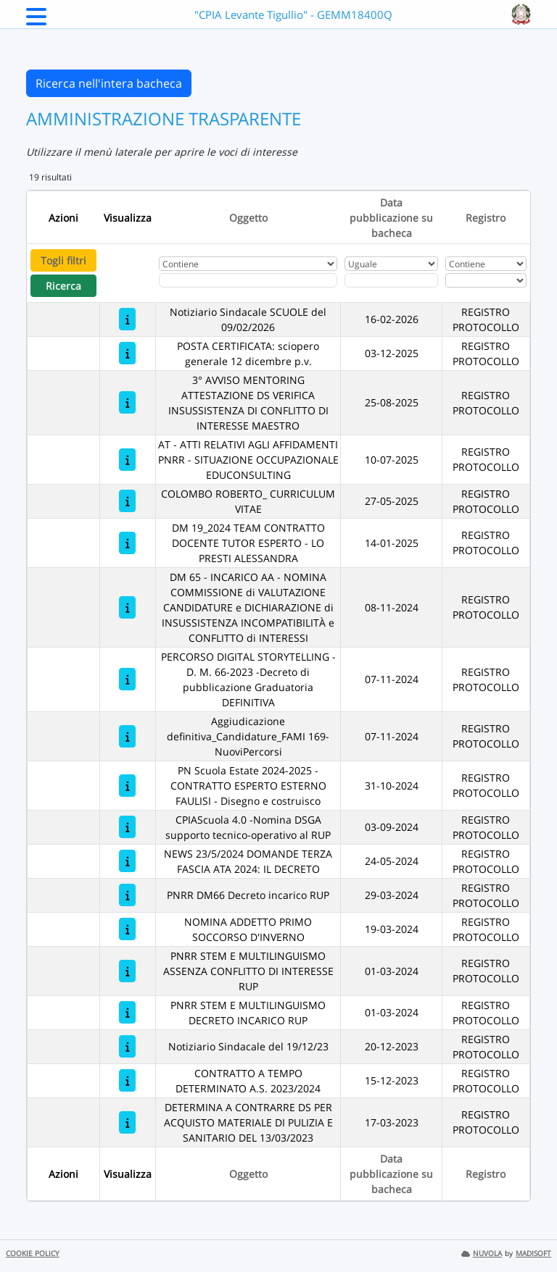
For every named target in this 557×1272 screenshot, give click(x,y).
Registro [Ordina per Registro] (486, 218)
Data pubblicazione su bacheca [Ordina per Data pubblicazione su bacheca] (391, 218)
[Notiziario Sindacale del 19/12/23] (127, 1046)
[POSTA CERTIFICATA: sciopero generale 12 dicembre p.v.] (127, 353)
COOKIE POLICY (32, 1253)
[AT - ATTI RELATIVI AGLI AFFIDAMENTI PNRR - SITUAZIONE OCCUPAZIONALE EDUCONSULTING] (127, 459)
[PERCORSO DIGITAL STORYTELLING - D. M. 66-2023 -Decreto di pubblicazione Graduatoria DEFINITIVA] (127, 679)
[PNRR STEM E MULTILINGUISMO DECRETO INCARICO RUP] (127, 1012)
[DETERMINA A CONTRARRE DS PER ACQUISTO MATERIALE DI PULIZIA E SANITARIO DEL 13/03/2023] (127, 1122)
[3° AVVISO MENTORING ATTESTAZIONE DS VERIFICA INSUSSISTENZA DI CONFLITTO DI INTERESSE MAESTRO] (127, 402)
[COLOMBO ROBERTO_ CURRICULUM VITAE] (127, 501)
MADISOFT (533, 1253)
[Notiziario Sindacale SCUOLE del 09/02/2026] (127, 319)
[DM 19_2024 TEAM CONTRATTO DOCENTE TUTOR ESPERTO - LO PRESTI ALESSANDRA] (127, 543)
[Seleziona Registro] (486, 280)
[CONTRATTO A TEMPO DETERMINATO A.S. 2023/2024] (127, 1080)
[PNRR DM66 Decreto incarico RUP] (127, 895)
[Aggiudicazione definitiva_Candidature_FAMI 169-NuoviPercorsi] (127, 736)
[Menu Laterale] (36, 21)
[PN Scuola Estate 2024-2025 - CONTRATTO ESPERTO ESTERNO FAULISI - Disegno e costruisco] (127, 785)
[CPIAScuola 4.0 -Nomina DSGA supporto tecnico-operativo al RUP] (127, 827)
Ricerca (63, 286)
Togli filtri (63, 260)
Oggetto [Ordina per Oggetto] (248, 218)
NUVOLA (481, 1253)
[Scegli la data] (391, 280)
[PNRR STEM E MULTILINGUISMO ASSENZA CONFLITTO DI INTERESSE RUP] (127, 971)
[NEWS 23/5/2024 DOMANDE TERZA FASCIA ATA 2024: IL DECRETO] (127, 861)
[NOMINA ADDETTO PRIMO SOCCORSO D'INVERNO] (127, 929)
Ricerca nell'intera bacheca (109, 83)
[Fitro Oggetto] (248, 280)
